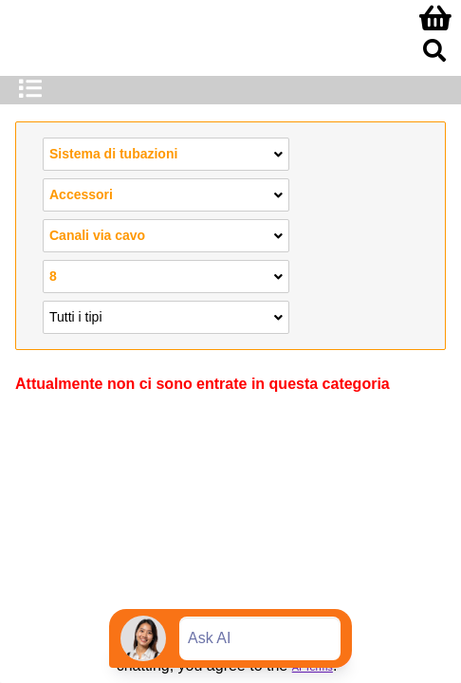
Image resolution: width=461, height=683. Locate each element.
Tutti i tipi (166, 315)
